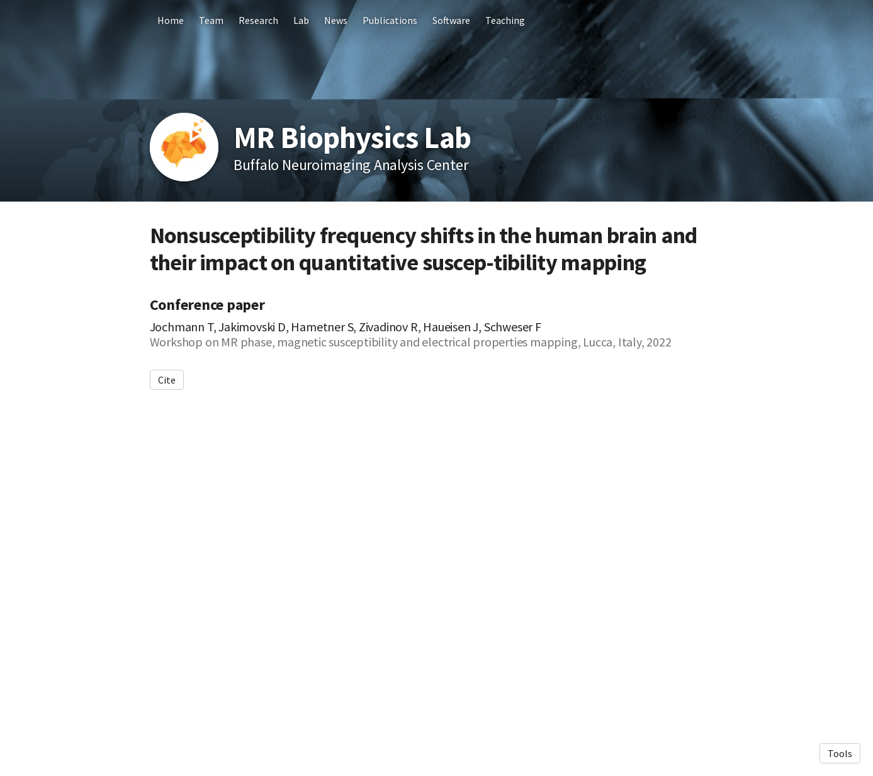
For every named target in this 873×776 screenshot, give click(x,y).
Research (258, 20)
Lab (301, 20)
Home (170, 20)
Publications (390, 20)
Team (211, 20)
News (335, 20)
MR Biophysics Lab (352, 137)
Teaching (505, 20)
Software (451, 20)
